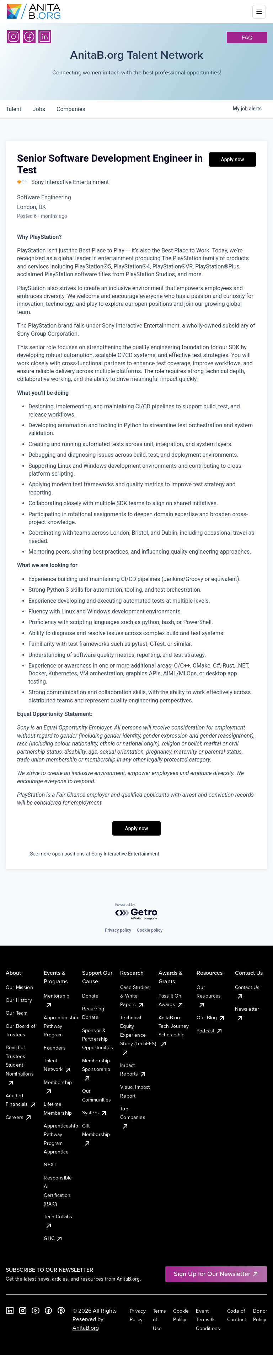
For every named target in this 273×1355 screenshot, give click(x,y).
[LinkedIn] (45, 36)
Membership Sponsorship (96, 1069)
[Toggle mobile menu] (259, 12)
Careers (19, 1117)
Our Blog (211, 1017)
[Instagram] (13, 36)
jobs (39, 109)
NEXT (50, 1164)
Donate (90, 995)
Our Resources (209, 996)
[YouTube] (35, 1310)
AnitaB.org (86, 1328)
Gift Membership (96, 1134)
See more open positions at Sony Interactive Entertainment (94, 854)
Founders (54, 1047)
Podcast (210, 1030)
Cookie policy (149, 930)
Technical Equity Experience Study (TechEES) (138, 1035)
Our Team (16, 1012)
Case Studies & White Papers (135, 996)
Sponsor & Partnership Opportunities (97, 1039)
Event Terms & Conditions (208, 1319)
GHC (53, 1238)
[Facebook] (29, 36)
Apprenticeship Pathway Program (61, 1026)
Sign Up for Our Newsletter (216, 1273)
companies (71, 109)
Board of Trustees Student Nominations (20, 1065)
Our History (19, 1000)
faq (247, 37)
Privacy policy (118, 930)
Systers (94, 1112)
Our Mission (19, 987)
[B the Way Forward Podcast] (61, 1310)
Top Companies (132, 1117)
